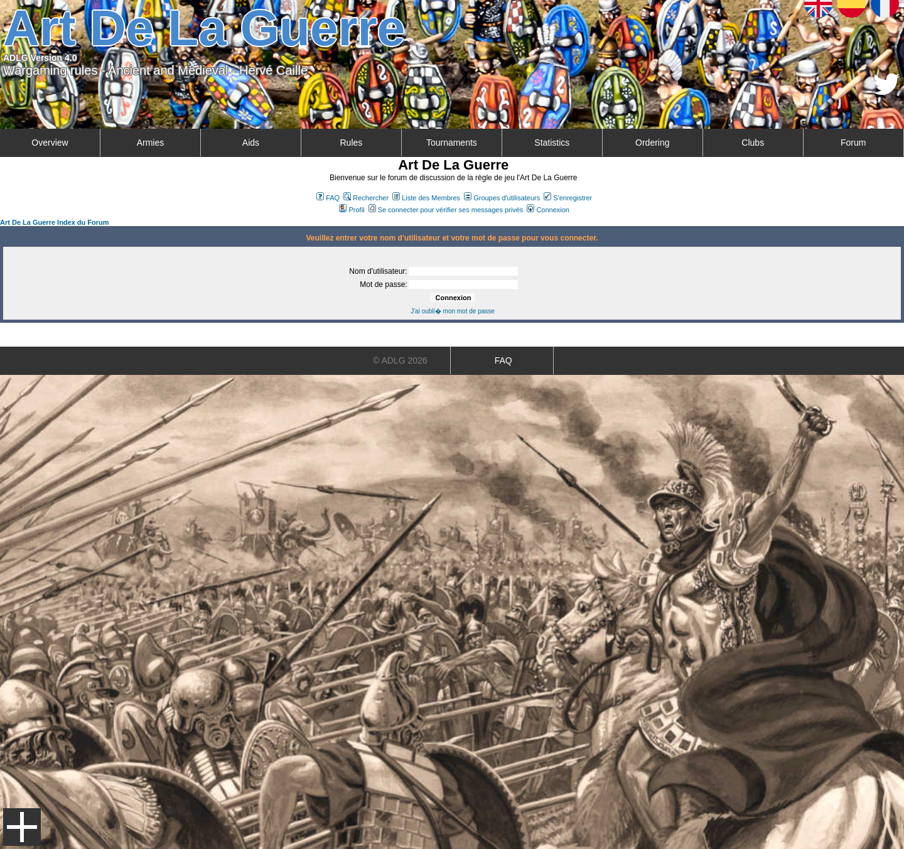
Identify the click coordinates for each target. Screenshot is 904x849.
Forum (853, 143)
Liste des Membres (426, 198)
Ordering (652, 143)
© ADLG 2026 (400, 360)
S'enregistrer (568, 198)
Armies (150, 143)
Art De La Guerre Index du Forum (54, 222)
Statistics (551, 143)
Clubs (752, 143)
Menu (22, 827)
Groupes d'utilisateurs (502, 198)
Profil (351, 210)
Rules (351, 143)
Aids (250, 143)
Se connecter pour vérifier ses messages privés (446, 210)
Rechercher (366, 198)
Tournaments (451, 143)
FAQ (328, 198)
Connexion (548, 210)
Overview (49, 143)
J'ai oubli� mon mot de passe (453, 311)
